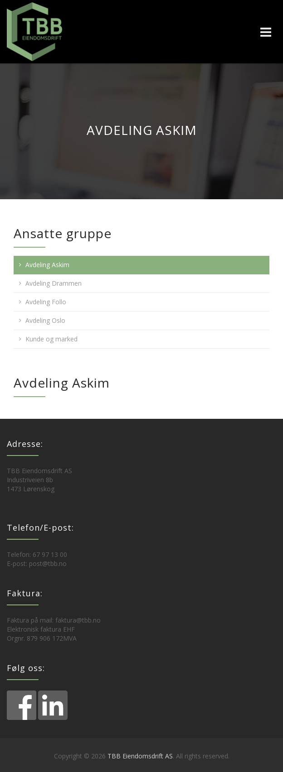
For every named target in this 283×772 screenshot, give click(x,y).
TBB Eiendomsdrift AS (140, 756)
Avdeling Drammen (53, 283)
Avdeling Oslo (45, 320)
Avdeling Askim (47, 264)
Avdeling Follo (45, 301)
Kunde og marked (51, 339)
